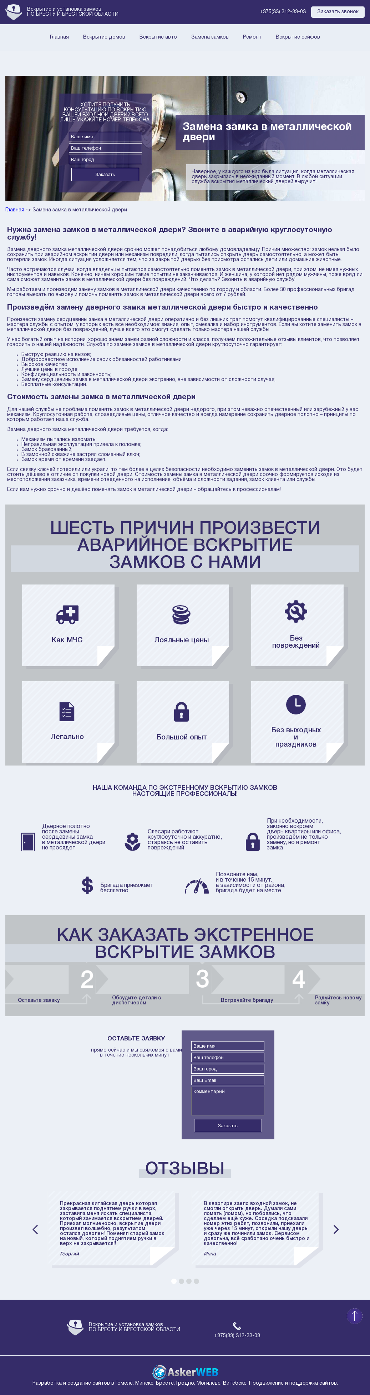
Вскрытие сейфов (298, 37)
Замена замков (210, 37)
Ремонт (252, 37)
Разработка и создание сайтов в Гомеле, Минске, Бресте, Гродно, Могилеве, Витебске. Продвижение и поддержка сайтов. (185, 1381)
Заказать (105, 174)
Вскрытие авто (158, 37)
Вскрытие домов (104, 37)
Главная (59, 37)
